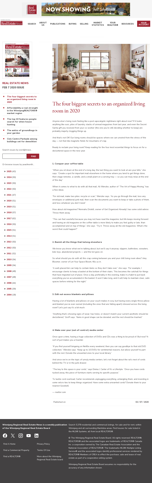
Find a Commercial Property (16, 450)
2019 (11, 206)
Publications (61, 24)
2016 (11, 224)
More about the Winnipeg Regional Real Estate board (50, 458)
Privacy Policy (43, 444)
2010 (11, 259)
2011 (11, 253)
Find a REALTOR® (11, 456)
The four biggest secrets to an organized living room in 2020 (22, 99)
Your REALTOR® (115, 24)
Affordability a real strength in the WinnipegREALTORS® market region (22, 111)
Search (37, 24)
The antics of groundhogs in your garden (22, 131)
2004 (11, 294)
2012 (11, 247)
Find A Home (9, 444)
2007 (11, 277)
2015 (11, 230)
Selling (84, 24)
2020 (11, 200)
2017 (11, 218)
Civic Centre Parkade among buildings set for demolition (22, 140)
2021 (11, 195)
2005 (11, 288)
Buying (74, 24)
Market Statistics (98, 24)
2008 (11, 271)
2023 (11, 183)
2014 (11, 236)
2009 (11, 265)
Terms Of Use (43, 450)
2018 (11, 212)
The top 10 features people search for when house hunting (22, 122)
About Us (47, 24)
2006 (11, 283)
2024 (11, 177)
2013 (11, 241)
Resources (128, 24)
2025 (11, 171)
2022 (11, 189)
